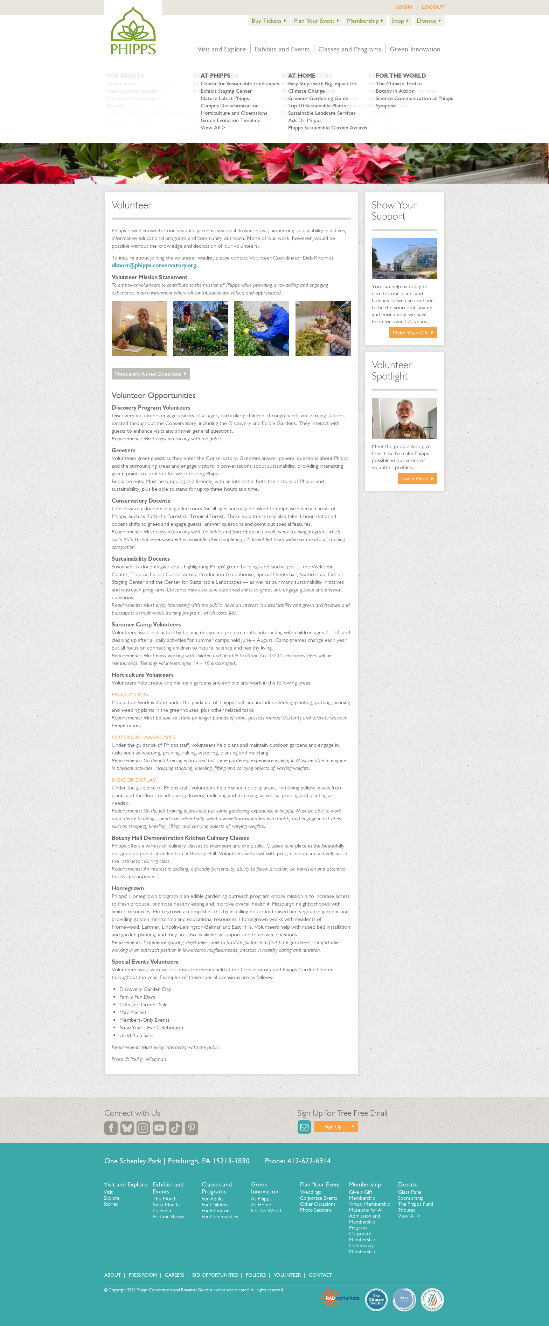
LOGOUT (433, 7)
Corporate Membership (362, 1237)
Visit (108, 1192)
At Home (261, 1204)
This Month (164, 1199)
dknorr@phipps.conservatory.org (154, 265)
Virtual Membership (369, 1204)
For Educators (216, 1210)
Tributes (406, 1210)
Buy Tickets (267, 20)
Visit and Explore (221, 49)
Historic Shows (168, 1216)
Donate (426, 20)
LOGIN (403, 7)
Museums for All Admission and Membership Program (366, 1219)
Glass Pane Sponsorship (411, 1195)
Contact (320, 1275)
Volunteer (287, 1275)
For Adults (213, 1199)
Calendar (162, 1210)
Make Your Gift (410, 332)
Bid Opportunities (215, 1275)
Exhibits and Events (282, 49)
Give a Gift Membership (362, 1195)
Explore (111, 1198)
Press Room (143, 1275)
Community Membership (362, 1248)
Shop (397, 20)
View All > (409, 1216)
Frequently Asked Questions (148, 373)
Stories (111, 1204)
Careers (174, 1275)
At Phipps (261, 1199)
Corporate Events (318, 1198)
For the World (266, 1210)
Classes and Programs (349, 49)
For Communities (220, 1216)
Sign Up (333, 1126)
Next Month (166, 1204)
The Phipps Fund (415, 1204)
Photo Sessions (316, 1210)
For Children (215, 1204)
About (112, 1275)
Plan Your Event (314, 20)
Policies (256, 1275)
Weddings (310, 1192)
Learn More (414, 478)
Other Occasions (317, 1204)
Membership (363, 20)
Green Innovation (415, 49)
